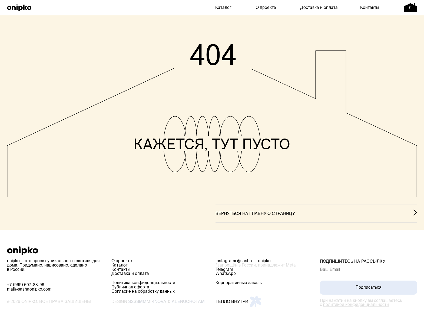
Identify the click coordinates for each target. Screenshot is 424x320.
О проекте (266, 8)
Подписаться (368, 287)
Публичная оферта (130, 287)
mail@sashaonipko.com (29, 289)
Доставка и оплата (319, 8)
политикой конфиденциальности (356, 305)
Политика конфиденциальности (143, 283)
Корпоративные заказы (239, 283)
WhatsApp (226, 274)
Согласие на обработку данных (143, 291)
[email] (368, 270)
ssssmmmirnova (147, 302)
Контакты (369, 8)
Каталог (223, 8)
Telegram (224, 270)
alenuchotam (188, 302)
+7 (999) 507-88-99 (25, 285)
